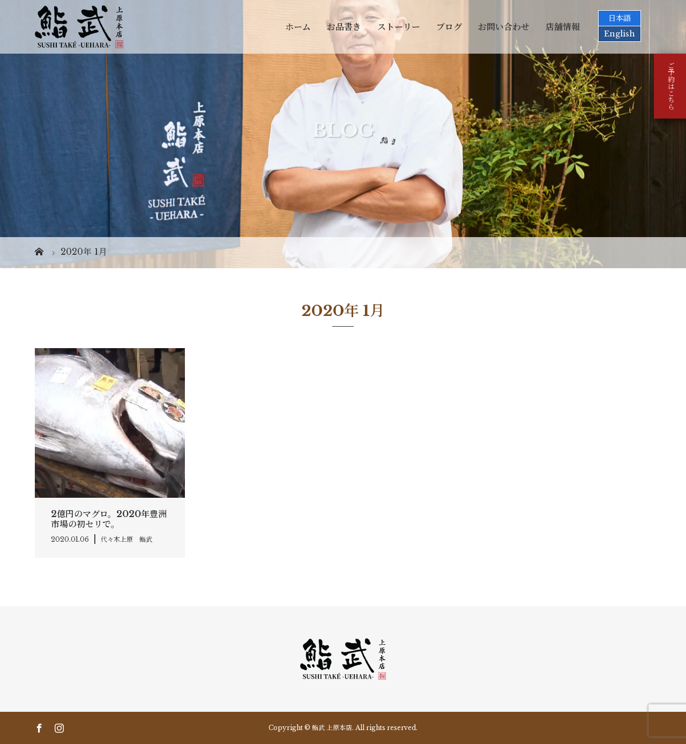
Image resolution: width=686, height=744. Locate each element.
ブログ (449, 26)
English (619, 34)
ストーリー (398, 26)
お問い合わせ (504, 26)
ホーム (298, 26)
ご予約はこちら (670, 86)
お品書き (344, 26)
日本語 (619, 18)
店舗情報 (563, 26)
